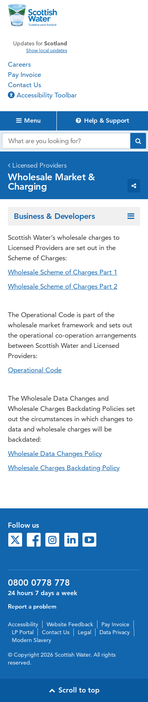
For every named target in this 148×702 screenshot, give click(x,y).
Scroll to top (74, 690)
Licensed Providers (39, 165)
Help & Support (102, 120)
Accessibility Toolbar (42, 95)
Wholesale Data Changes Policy (55, 453)
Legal (84, 632)
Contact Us (24, 85)
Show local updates (46, 50)
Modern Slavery (31, 640)
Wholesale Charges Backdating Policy (64, 468)
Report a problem (32, 606)
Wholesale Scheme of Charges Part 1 (62, 272)
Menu (28, 120)
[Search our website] (66, 141)
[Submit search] (138, 141)
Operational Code (35, 370)
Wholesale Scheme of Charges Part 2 (62, 286)
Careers (19, 64)
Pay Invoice (24, 74)
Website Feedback (70, 624)
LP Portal (23, 632)
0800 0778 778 (39, 583)
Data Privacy (114, 632)
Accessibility (23, 624)
